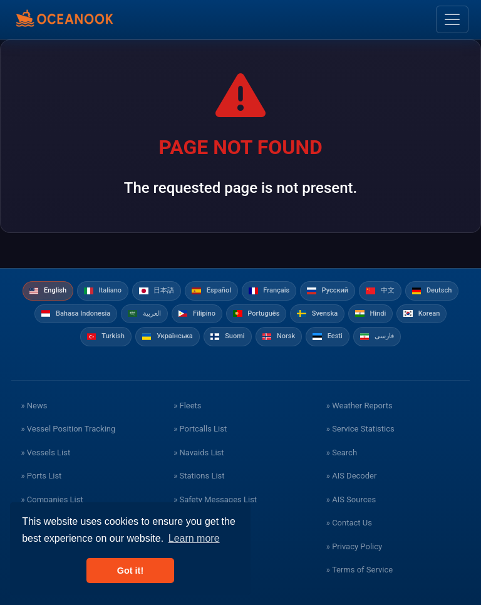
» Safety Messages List (215, 499)
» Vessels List (45, 452)
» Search (341, 452)
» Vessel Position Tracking (68, 428)
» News (34, 405)
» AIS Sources (351, 499)
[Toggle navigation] (452, 19)
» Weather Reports (359, 405)
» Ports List (41, 475)
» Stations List (198, 475)
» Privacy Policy (354, 546)
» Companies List (52, 499)
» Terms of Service (359, 569)
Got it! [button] (130, 571)
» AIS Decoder (351, 475)
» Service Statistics (360, 428)
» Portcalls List (200, 428)
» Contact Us (349, 522)
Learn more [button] (194, 538)
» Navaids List (198, 452)
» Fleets (187, 405)
